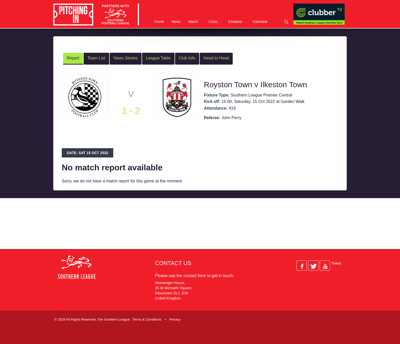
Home (159, 22)
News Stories (126, 58)
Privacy (174, 319)
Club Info (187, 58)
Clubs (213, 22)
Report (73, 58)
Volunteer (260, 22)
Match (193, 22)
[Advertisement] (196, 227)
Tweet (336, 263)
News (176, 22)
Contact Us (173, 263)
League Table (158, 58)
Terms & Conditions (146, 319)
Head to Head (216, 58)
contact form (194, 276)
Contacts (235, 22)
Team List (96, 58)
